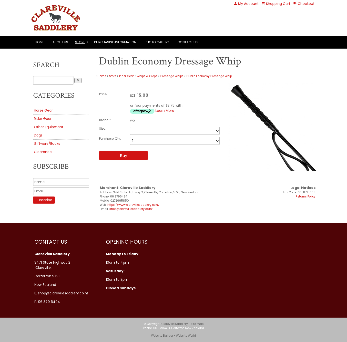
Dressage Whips (172, 76)
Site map (197, 324)
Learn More (164, 110)
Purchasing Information (115, 42)
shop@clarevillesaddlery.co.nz (131, 209)
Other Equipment (48, 126)
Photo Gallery (157, 42)
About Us (60, 42)
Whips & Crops (147, 76)
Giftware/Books (47, 143)
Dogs (38, 135)
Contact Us (187, 42)
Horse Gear (43, 110)
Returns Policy (306, 196)
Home (39, 42)
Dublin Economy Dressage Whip (209, 76)
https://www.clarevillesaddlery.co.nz (133, 205)
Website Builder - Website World (173, 336)
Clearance (43, 151)
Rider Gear (42, 118)
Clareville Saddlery (174, 324)
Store (80, 42)
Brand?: (105, 120)
